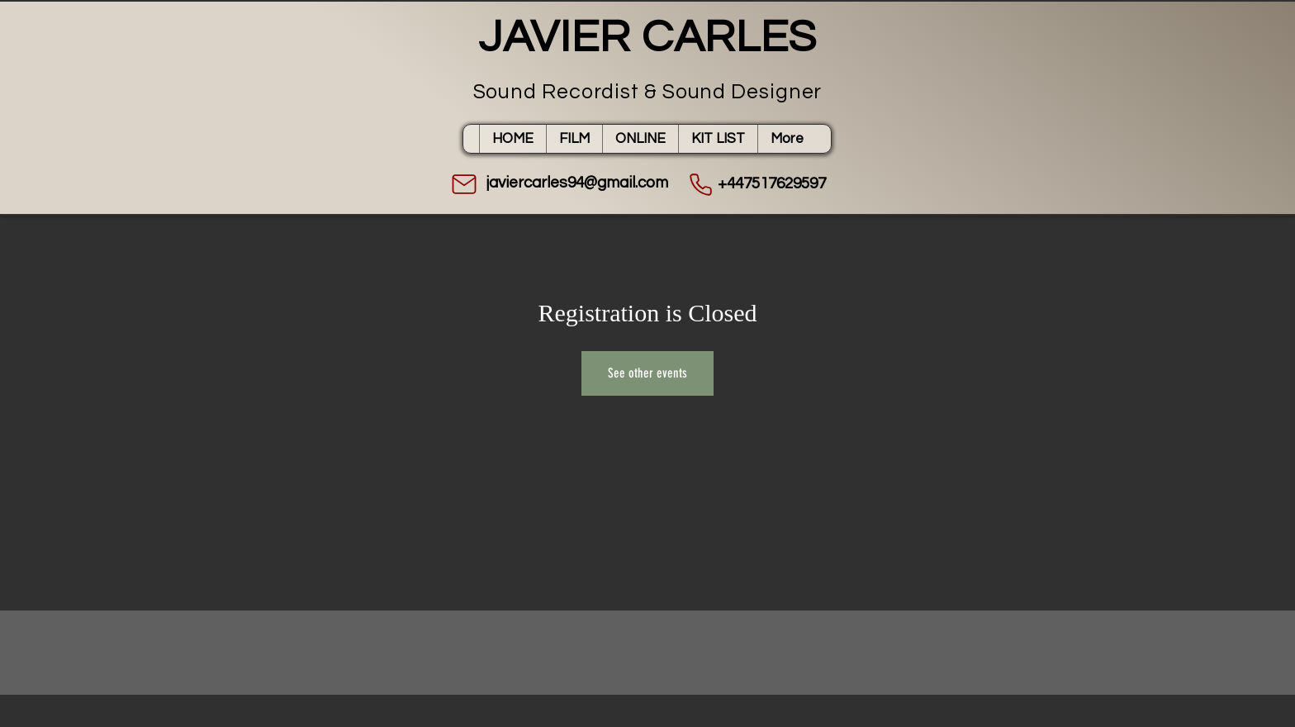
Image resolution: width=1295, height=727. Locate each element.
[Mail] (464, 184)
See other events (647, 373)
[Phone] (700, 184)
